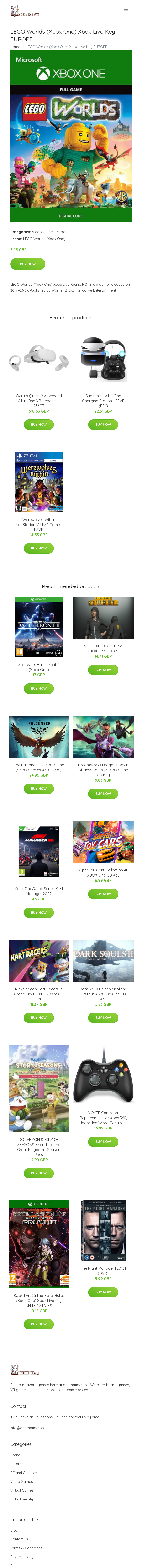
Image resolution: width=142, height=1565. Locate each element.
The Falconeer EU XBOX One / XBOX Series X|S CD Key (39, 767)
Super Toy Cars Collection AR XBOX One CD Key (103, 872)
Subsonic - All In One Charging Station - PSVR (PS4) (103, 400)
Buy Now (28, 264)
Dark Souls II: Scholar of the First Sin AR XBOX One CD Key (103, 994)
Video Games (43, 232)
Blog (14, 1530)
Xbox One (64, 232)
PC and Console (23, 1472)
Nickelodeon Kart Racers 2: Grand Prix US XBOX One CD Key (38, 994)
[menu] (126, 10)
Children (17, 1464)
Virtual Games (22, 1490)
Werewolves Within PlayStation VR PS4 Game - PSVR (38, 524)
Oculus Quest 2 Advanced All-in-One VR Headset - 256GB (39, 400)
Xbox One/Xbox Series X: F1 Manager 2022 (39, 891)
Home (15, 46)
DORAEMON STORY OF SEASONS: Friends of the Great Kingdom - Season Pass (38, 1147)
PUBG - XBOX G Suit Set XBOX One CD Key (103, 648)
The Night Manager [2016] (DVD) (103, 1271)
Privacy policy (21, 1556)
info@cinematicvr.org (28, 1427)
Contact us (19, 1539)
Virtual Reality (21, 1499)
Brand (15, 1455)
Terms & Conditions (26, 1548)
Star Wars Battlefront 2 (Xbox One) (38, 667)
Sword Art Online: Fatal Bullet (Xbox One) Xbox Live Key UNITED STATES (39, 1300)
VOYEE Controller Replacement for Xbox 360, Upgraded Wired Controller (103, 1117)
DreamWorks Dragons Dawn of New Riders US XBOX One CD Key (103, 770)
